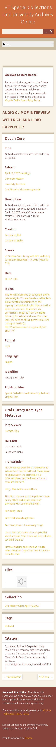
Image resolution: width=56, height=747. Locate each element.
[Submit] (51, 31)
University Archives (15, 184)
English (8, 362)
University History (14, 178)
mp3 (7, 346)
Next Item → (45, 677)
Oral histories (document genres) (22, 189)
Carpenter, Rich (13, 235)
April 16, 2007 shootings (17, 173)
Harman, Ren (12, 431)
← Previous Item (12, 677)
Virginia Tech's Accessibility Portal (22, 100)
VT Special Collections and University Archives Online (28, 14)
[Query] (28, 31)
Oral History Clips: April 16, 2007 (22, 605)
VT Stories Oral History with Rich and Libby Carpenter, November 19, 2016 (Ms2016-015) (27, 260)
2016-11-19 (11, 279)
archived (9, 626)
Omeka (28, 738)
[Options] (45, 31)
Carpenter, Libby (14, 240)
